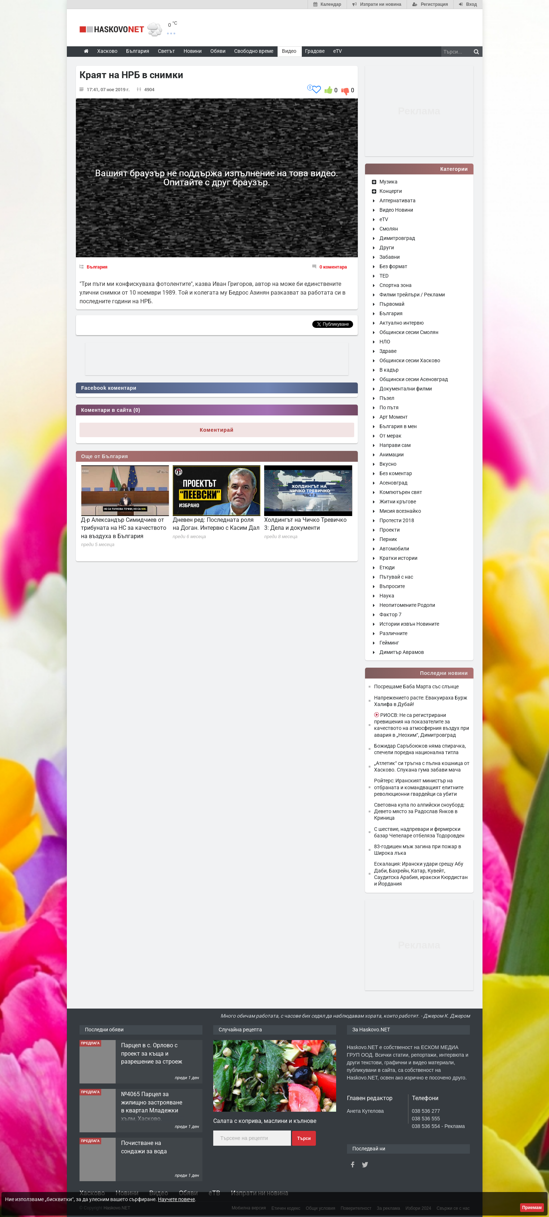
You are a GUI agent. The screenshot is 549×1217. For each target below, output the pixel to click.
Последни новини (444, 673)
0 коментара (333, 266)
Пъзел (386, 398)
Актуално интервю (401, 323)
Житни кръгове (397, 501)
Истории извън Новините (409, 624)
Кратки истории (398, 558)
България (97, 266)
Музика (388, 182)
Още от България (104, 456)
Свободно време (253, 51)
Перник (388, 539)
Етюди (387, 567)
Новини (193, 51)
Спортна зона (395, 285)
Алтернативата (397, 200)
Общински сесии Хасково (409, 360)
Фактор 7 (390, 614)
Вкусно (387, 464)
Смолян (388, 229)
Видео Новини (396, 210)
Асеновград (393, 483)
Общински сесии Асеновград (413, 379)
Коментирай (217, 430)
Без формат (393, 266)
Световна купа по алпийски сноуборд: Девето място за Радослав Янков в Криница (419, 811)
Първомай (391, 304)
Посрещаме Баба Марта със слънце (416, 686)
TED (384, 276)
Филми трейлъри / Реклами (412, 294)
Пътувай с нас (396, 577)
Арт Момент (393, 417)
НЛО (384, 342)
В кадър (389, 370)
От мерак (390, 436)
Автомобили (394, 549)
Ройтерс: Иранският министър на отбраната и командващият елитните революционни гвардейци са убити (418, 787)
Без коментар (395, 473)
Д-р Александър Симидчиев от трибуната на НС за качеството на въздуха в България (215, 528)
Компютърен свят (400, 492)
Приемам (532, 1207)
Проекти (389, 530)
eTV (383, 219)
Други (386, 247)
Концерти (390, 191)
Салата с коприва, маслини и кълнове (264, 1120)
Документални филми (405, 389)
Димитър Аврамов (401, 652)
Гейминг (389, 643)
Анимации (391, 454)
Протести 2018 (396, 520)
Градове (315, 51)
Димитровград (397, 238)
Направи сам (395, 445)
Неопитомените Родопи (407, 605)
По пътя (389, 407)
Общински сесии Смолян (408, 332)
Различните (393, 633)
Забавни (389, 257)
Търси (303, 1138)
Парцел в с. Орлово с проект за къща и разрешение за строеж (151, 1102)
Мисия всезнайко (400, 511)
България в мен (398, 426)
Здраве (387, 351)
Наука (386, 596)
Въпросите (392, 586)
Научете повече (176, 1199)
